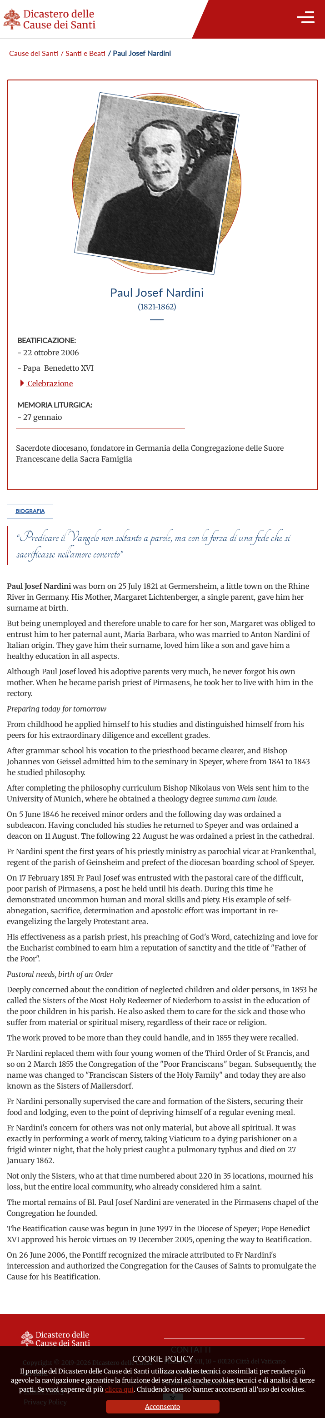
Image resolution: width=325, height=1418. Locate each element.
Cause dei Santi (33, 53)
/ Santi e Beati (82, 53)
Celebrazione (46, 383)
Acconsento (162, 1407)
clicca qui (119, 1389)
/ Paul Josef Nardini (139, 53)
